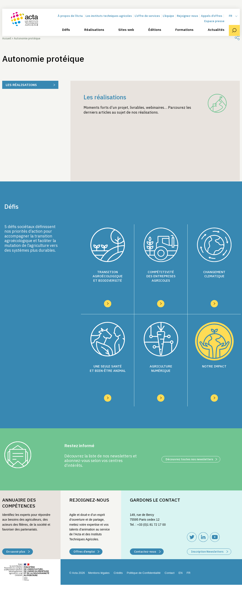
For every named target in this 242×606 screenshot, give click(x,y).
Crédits (118, 547)
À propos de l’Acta (70, 16)
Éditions (154, 30)
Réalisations (94, 30)
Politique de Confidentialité (144, 547)
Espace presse (214, 21)
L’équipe (168, 16)
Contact (169, 547)
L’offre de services (147, 16)
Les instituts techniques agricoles (109, 16)
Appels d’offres (211, 16)
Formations (184, 30)
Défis (66, 30)
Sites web (126, 30)
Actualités (216, 30)
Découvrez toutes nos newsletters (191, 433)
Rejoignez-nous (187, 16)
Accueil (6, 38)
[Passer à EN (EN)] (181, 547)
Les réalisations (21, 85)
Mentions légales (99, 547)
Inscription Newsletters (209, 526)
